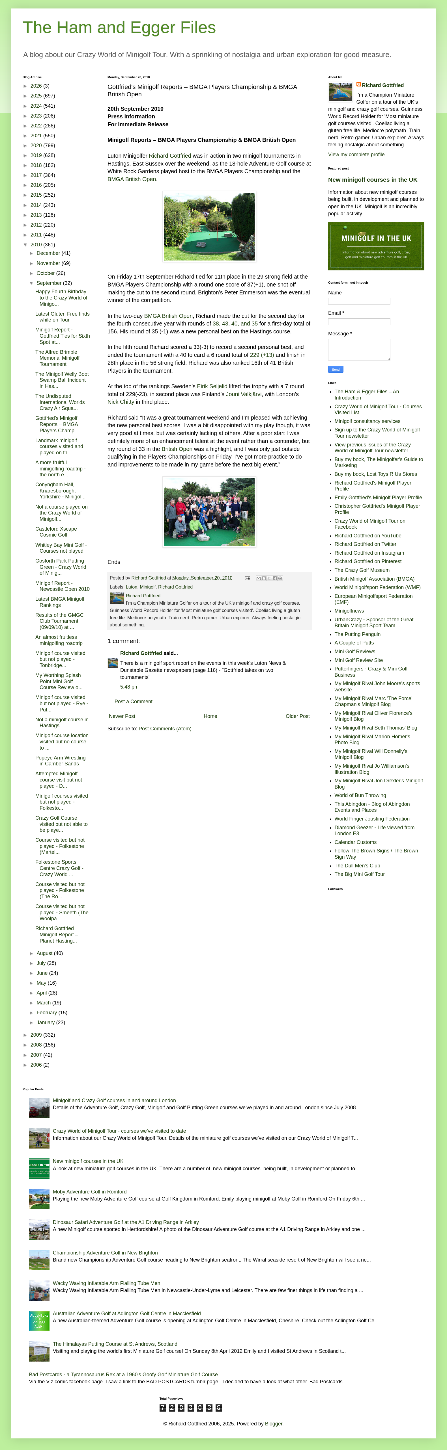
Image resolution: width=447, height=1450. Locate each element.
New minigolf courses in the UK (373, 179)
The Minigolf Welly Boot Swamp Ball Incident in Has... (62, 380)
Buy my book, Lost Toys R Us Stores (376, 474)
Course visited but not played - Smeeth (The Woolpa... (62, 912)
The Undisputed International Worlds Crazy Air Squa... (60, 402)
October (46, 273)
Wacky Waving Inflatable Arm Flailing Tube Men (106, 1283)
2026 (37, 86)
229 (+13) (262, 355)
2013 (37, 215)
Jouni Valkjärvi (244, 394)
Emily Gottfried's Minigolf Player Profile (378, 497)
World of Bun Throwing (360, 795)
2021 (37, 135)
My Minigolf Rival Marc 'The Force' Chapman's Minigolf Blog (373, 701)
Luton (131, 586)
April (42, 993)
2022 (37, 126)
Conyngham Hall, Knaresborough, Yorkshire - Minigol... (60, 491)
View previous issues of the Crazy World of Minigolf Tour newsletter (373, 448)
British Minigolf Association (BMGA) (375, 579)
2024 (37, 106)
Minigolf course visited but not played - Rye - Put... (61, 703)
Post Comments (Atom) (165, 728)
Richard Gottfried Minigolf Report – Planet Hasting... (56, 934)
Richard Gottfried (170, 156)
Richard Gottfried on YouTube (368, 536)
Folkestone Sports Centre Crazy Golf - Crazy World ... (59, 868)
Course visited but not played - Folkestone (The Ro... (60, 890)
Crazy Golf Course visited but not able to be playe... (61, 824)
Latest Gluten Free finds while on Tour (62, 317)
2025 (37, 96)
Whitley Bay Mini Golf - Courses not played (61, 548)
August (45, 953)
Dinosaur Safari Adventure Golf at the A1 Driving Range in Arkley (126, 1222)
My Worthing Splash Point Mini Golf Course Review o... (59, 681)
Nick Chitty (121, 402)
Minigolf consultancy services (368, 421)
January (46, 1022)
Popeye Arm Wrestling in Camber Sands (60, 761)
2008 (37, 1045)
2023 (37, 116)
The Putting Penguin (358, 634)
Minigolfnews (349, 611)
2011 (37, 235)
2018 (37, 165)
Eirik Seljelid (212, 386)
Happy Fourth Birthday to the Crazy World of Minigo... (61, 298)
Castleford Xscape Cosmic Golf (56, 532)
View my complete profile (356, 154)
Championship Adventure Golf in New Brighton (105, 1253)
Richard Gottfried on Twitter (366, 544)
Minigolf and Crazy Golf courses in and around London (114, 1100)
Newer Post (122, 716)
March (44, 1003)
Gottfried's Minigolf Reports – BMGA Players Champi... (57, 424)
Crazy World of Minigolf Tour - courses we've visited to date (119, 1131)
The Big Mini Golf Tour (360, 874)
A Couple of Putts (354, 643)
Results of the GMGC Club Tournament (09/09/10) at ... (59, 621)
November (48, 263)
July (41, 963)
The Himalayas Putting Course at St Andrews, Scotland (115, 1344)
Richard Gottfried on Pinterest (368, 561)
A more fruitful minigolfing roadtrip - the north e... (60, 468)
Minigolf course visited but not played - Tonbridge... (60, 659)
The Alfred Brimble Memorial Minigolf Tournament (57, 358)
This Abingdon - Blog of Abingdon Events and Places (372, 807)
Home (210, 716)
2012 (37, 225)
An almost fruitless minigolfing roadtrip (59, 640)
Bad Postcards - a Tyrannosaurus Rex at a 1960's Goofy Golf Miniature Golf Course (123, 1374)
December (48, 253)
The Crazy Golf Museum (362, 570)
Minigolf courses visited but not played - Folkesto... (61, 802)
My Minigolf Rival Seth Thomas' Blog (376, 728)
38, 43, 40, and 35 (235, 323)
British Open (177, 449)
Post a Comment (133, 701)
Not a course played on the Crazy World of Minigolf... (61, 513)
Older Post (298, 716)
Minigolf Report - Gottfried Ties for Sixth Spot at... (62, 336)
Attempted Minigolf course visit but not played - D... (58, 780)
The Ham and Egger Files (119, 27)
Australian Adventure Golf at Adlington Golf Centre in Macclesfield (127, 1313)
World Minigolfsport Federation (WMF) (378, 587)
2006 (37, 1065)
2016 (37, 185)
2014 (37, 205)
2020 (37, 145)
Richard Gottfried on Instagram (369, 553)
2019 (37, 155)
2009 (37, 1035)
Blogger (273, 1424)
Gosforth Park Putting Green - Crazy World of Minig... (60, 567)
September (49, 283)
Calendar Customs (356, 842)
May (42, 983)
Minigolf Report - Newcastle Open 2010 (62, 586)
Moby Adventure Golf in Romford (90, 1192)
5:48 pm (129, 687)
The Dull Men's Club (358, 866)
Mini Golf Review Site (359, 660)
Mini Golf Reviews (355, 651)
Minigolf (148, 586)
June (42, 973)
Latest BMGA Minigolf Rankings (59, 602)
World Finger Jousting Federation (372, 819)
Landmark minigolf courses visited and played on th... (59, 446)
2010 (37, 245)
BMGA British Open (132, 179)
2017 (37, 175)
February (47, 1012)
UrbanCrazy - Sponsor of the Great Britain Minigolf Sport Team (374, 623)
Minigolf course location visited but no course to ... (62, 741)
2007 (37, 1055)
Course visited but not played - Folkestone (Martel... (60, 846)
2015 (37, 195)
